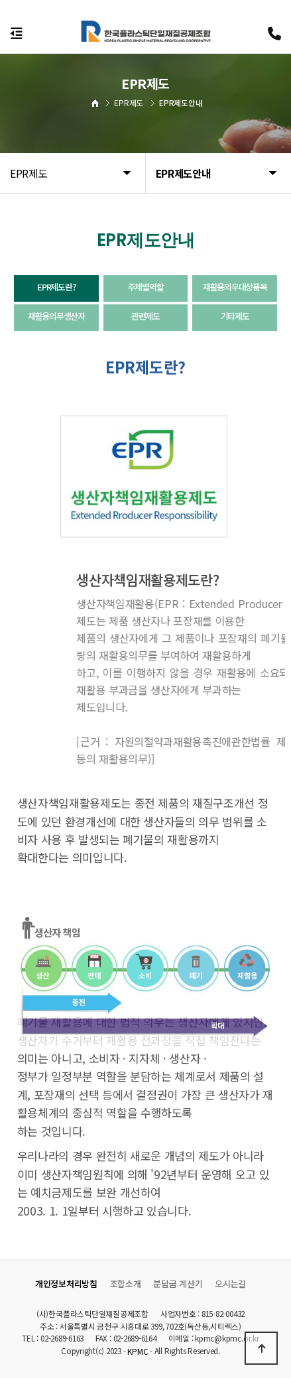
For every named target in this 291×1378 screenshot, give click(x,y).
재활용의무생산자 (56, 316)
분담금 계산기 (177, 1283)
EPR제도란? (56, 287)
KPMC (137, 1351)
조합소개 (125, 1283)
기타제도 (235, 316)
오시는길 (230, 1283)
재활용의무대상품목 (234, 287)
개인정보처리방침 (66, 1283)
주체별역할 (146, 287)
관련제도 (145, 316)
